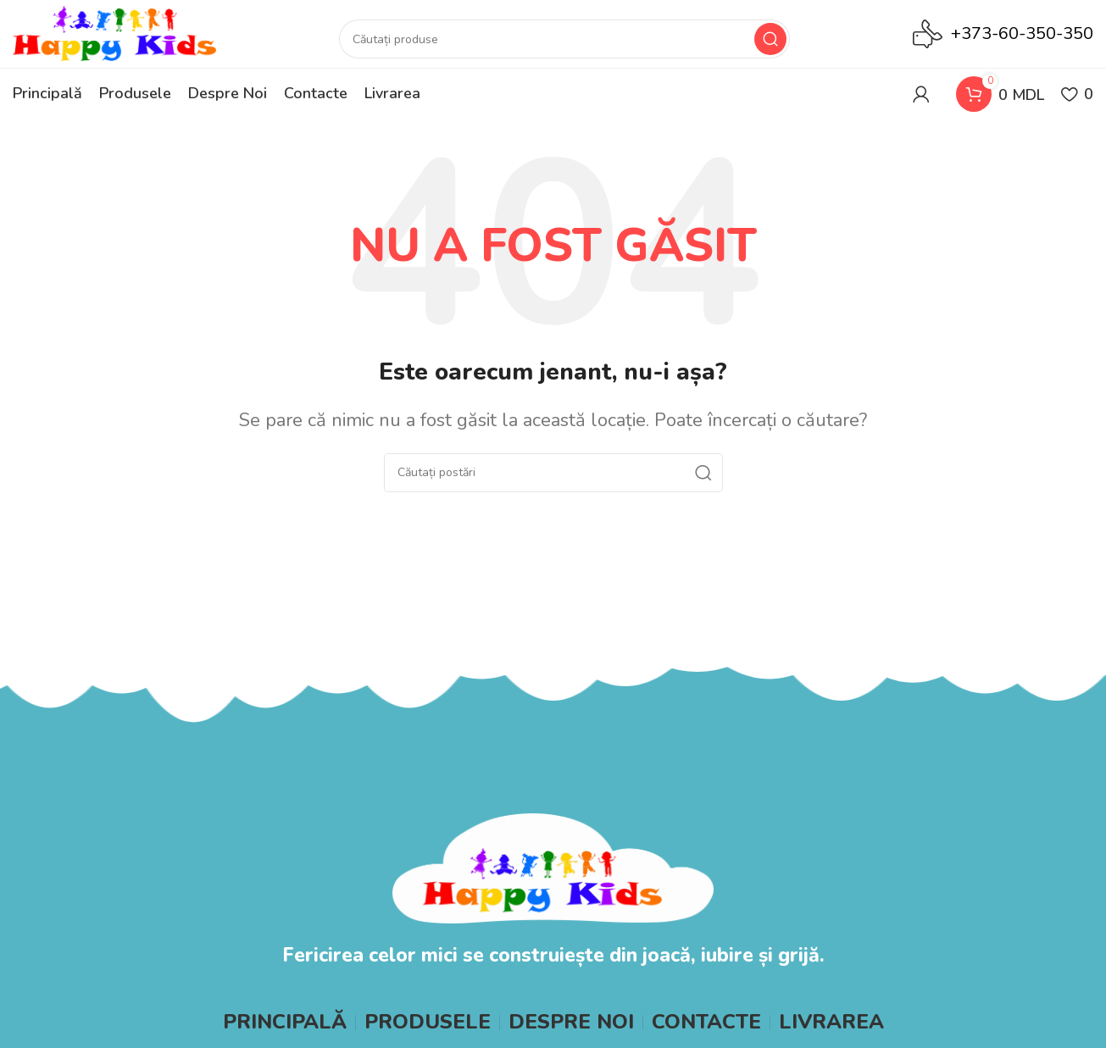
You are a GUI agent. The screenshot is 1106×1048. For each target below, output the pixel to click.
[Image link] (552, 867)
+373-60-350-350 (1022, 33)
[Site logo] (114, 32)
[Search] (564, 38)
